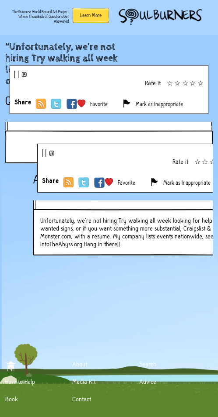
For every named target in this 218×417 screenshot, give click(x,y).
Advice (147, 381)
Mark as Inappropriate (159, 104)
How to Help (20, 381)
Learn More (91, 15)
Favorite (99, 104)
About (79, 364)
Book (11, 399)
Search (147, 364)
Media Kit (83, 381)
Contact (81, 399)
